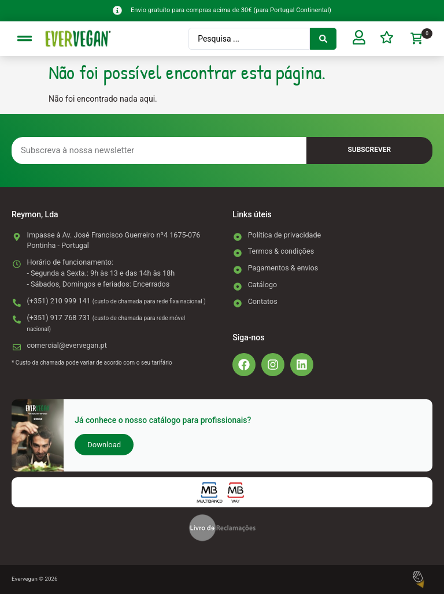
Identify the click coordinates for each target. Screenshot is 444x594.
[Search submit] (322, 39)
